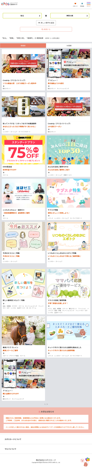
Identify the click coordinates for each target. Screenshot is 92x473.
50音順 (69, 45)
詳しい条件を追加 (46, 22)
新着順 (23, 45)
